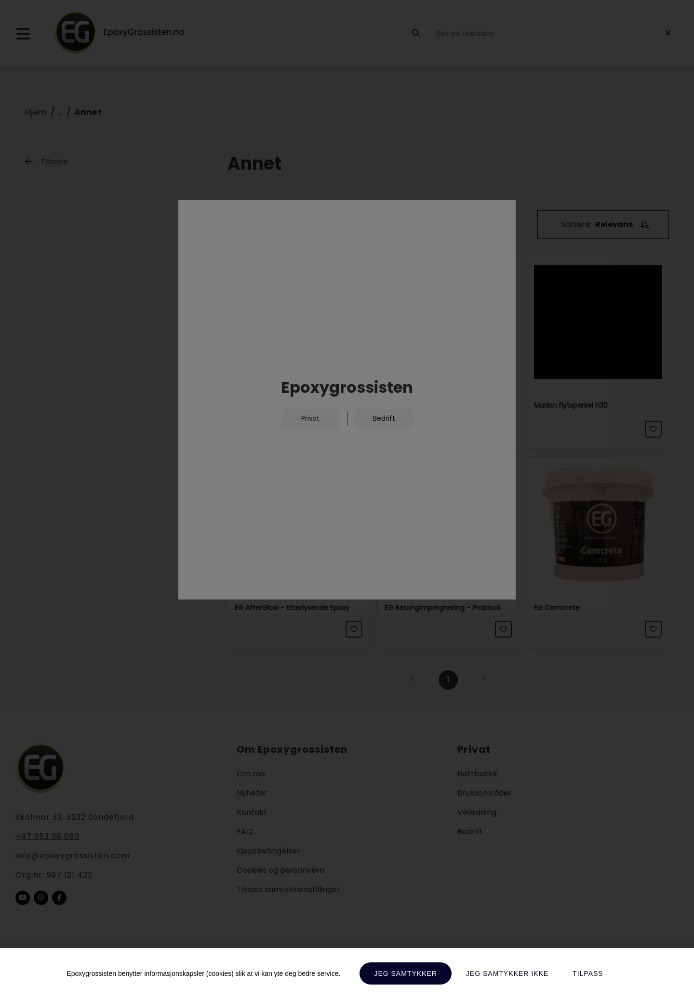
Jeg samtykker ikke (507, 973)
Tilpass (588, 973)
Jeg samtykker (405, 973)
